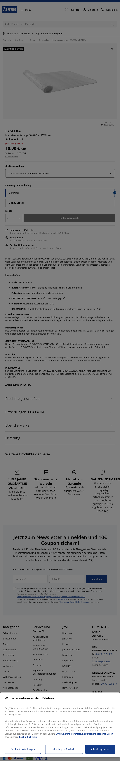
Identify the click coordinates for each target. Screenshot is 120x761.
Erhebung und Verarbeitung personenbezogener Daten (84, 733)
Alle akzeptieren (100, 749)
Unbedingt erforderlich (64, 749)
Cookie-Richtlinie (28, 736)
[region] (60, 724)
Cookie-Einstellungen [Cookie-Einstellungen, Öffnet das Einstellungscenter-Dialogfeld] (23, 749)
